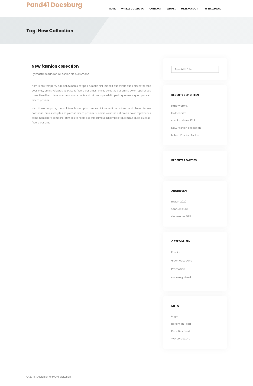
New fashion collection (55, 66)
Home (112, 8)
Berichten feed (181, 324)
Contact (155, 8)
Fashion (65, 74)
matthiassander (46, 74)
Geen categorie (181, 260)
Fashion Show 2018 (183, 120)
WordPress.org (180, 338)
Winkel (171, 8)
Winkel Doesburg (132, 8)
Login (174, 316)
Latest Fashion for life (185, 135)
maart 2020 (178, 201)
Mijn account (190, 8)
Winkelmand (213, 8)
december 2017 (181, 216)
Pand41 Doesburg (54, 4)
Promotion (178, 269)
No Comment (79, 74)
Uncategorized (181, 277)
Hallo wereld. (179, 105)
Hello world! (178, 113)
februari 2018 (179, 209)
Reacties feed (180, 331)
